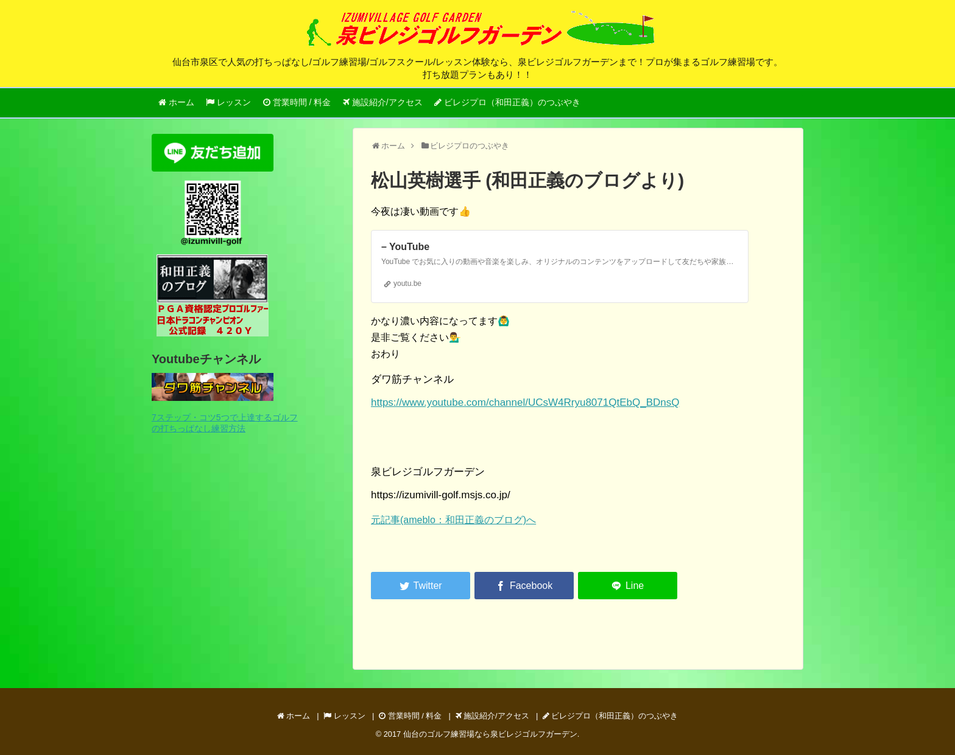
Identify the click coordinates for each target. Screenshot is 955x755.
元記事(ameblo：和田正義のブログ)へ (453, 520)
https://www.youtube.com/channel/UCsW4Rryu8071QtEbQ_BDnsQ (525, 402)
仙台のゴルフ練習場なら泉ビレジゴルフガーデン (490, 734)
